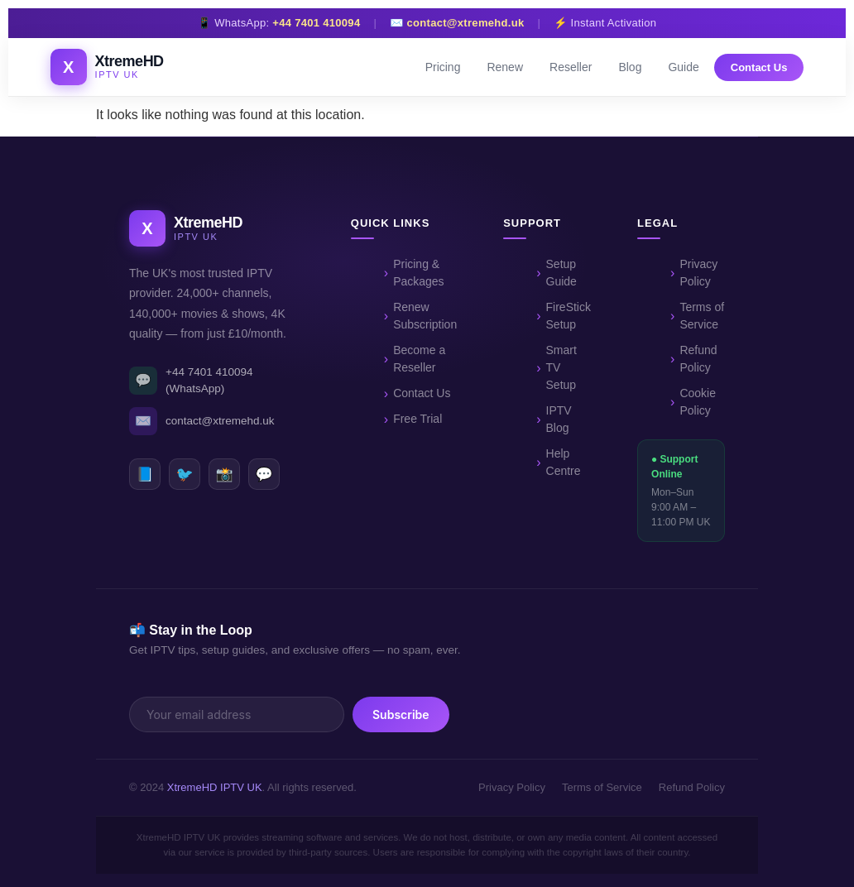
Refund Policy (698, 358)
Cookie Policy (697, 401)
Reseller (570, 67)
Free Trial (417, 418)
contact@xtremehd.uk (466, 23)
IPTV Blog (559, 419)
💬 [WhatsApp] (263, 474)
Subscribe (400, 714)
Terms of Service (701, 315)
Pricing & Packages (418, 272)
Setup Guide (561, 272)
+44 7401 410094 (316, 23)
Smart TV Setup (561, 367)
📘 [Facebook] (144, 474)
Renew (505, 67)
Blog (629, 67)
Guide (683, 67)
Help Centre (563, 462)
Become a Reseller (419, 358)
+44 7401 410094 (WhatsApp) (190, 380)
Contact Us (759, 67)
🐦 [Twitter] (184, 474)
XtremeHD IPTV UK (214, 787)
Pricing (443, 67)
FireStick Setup (568, 315)
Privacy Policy (698, 272)
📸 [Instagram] (224, 474)
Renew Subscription (425, 315)
